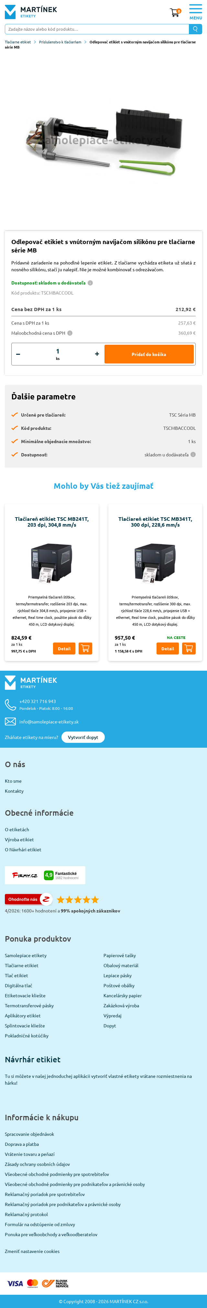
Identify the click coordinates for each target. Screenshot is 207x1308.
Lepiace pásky (118, 975)
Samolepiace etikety (26, 955)
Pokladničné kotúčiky (27, 1035)
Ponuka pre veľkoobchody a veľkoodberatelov (51, 1234)
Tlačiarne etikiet (20, 41)
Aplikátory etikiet (23, 1015)
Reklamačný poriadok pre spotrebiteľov (45, 1194)
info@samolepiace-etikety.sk (49, 721)
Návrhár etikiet (32, 1059)
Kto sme (13, 781)
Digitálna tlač (18, 985)
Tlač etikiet (16, 975)
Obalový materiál (121, 965)
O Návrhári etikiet (23, 849)
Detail (64, 648)
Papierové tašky (120, 955)
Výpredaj (113, 1015)
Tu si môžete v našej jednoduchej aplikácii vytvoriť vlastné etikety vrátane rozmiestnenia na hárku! (98, 1079)
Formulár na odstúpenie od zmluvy (40, 1224)
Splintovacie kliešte (25, 1025)
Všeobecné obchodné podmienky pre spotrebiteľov (57, 1174)
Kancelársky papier (123, 995)
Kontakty (14, 791)
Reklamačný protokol (26, 1214)
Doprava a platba (22, 1144)
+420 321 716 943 (46, 704)
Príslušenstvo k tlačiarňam (62, 41)
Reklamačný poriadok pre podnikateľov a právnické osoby (63, 1204)
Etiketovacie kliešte (25, 995)
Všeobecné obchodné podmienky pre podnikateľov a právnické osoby (75, 1184)
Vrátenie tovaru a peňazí (30, 1154)
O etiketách (17, 829)
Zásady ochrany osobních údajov (37, 1164)
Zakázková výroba (121, 1005)
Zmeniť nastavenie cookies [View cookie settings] (32, 1251)
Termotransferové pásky (29, 1005)
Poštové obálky (119, 985)
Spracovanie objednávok (29, 1134)
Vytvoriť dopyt (83, 737)
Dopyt (110, 1025)
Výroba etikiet (19, 839)
